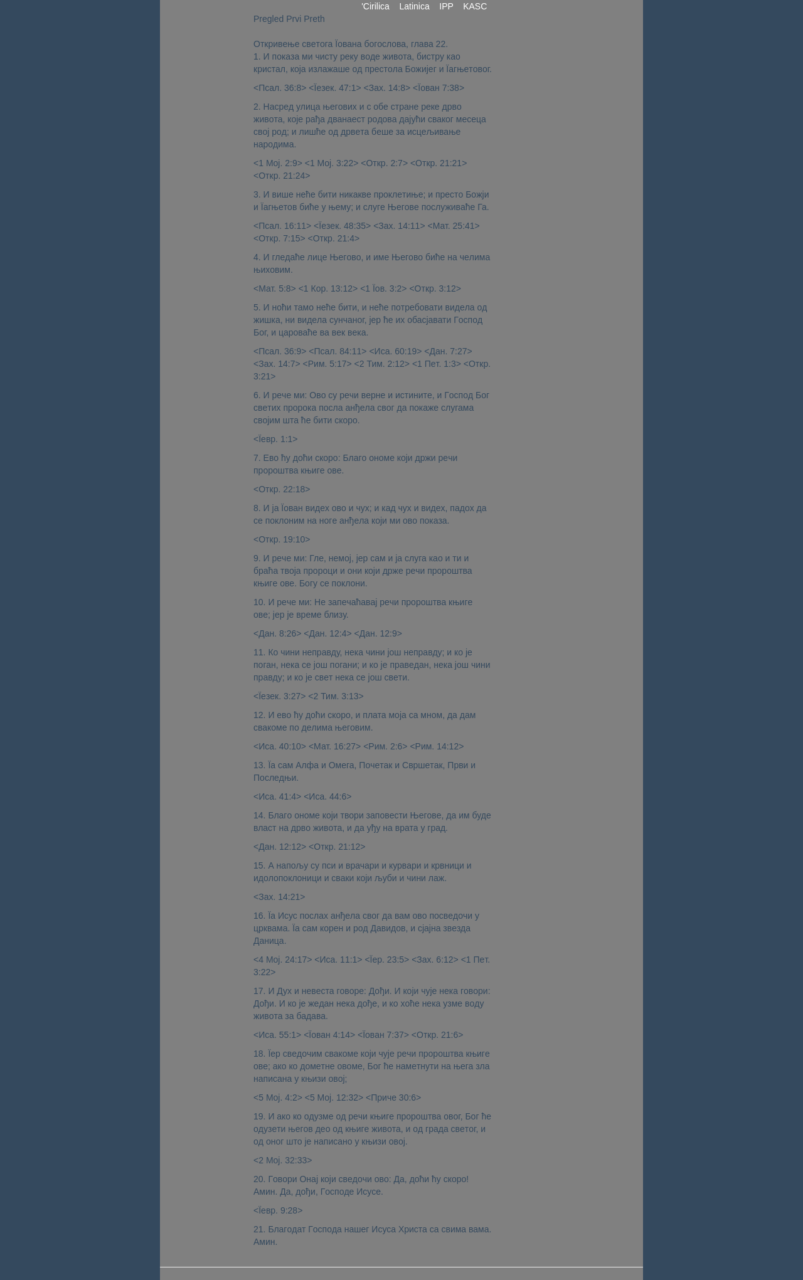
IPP (446, 6)
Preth (314, 19)
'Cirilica (375, 6)
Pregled (268, 19)
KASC (475, 6)
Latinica (415, 6)
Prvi (293, 19)
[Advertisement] (529, 201)
